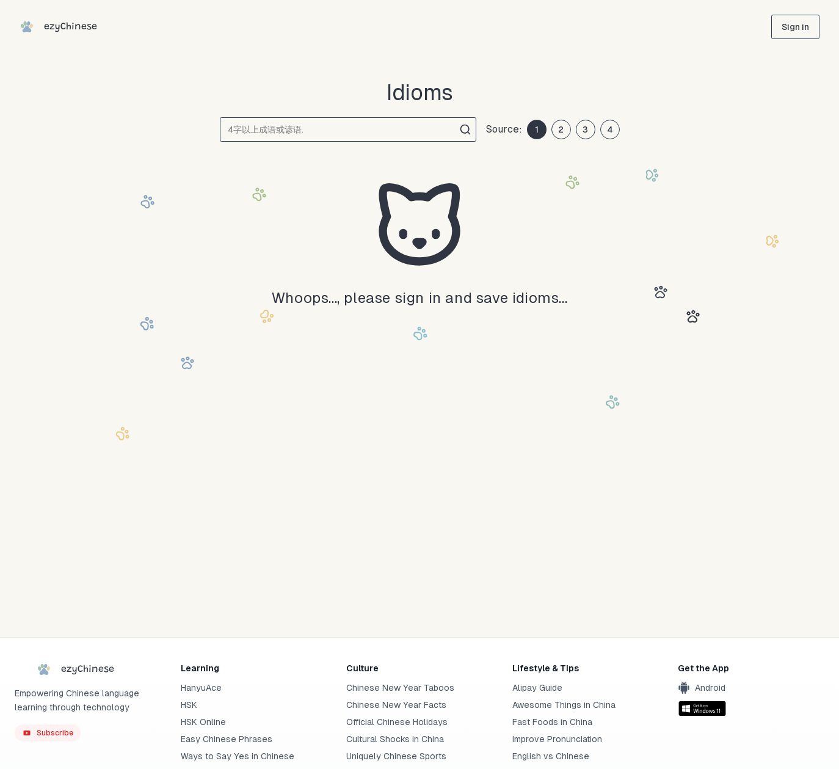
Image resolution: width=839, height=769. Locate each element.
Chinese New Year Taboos (400, 688)
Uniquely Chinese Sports (396, 756)
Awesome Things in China (564, 705)
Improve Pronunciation (557, 739)
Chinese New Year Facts (396, 705)
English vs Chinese (550, 756)
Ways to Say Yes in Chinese (237, 756)
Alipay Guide (537, 688)
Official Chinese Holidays (397, 722)
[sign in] (795, 27)
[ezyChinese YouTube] (48, 733)
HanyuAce (201, 688)
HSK (189, 705)
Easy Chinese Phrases (226, 739)
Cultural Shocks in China (395, 739)
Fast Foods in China (552, 722)
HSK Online (203, 722)
